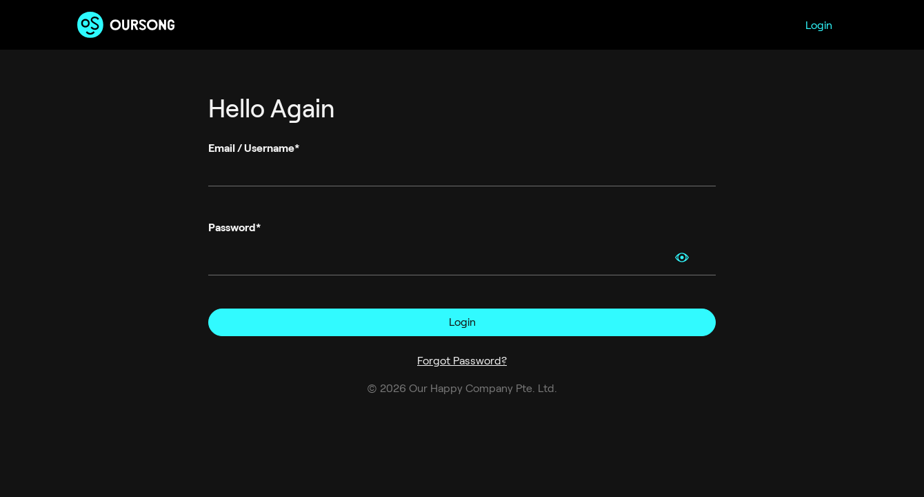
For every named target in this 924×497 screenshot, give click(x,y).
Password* (234, 227)
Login (818, 25)
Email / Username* (253, 148)
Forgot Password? (462, 361)
